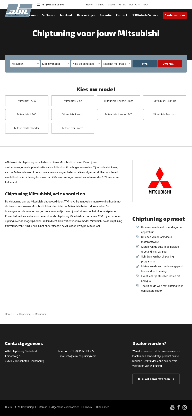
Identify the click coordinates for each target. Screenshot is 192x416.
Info (145, 63)
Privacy (87, 407)
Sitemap (42, 407)
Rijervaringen (86, 14)
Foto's (122, 4)
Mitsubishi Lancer (73, 114)
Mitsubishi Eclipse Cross (118, 100)
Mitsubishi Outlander (26, 127)
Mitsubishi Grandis (164, 100)
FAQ (145, 4)
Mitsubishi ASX (27, 100)
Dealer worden (175, 15)
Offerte (168, 63)
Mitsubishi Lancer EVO (118, 114)
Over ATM (134, 4)
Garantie (106, 14)
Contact (121, 14)
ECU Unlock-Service (145, 14)
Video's (112, 4)
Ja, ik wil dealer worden (154, 378)
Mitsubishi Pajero (72, 127)
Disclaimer (102, 407)
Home (89, 4)
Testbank (66, 14)
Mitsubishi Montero (165, 114)
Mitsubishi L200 (26, 114)
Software (48, 14)
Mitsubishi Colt (73, 100)
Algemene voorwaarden (65, 407)
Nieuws (100, 4)
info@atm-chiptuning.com (81, 356)
